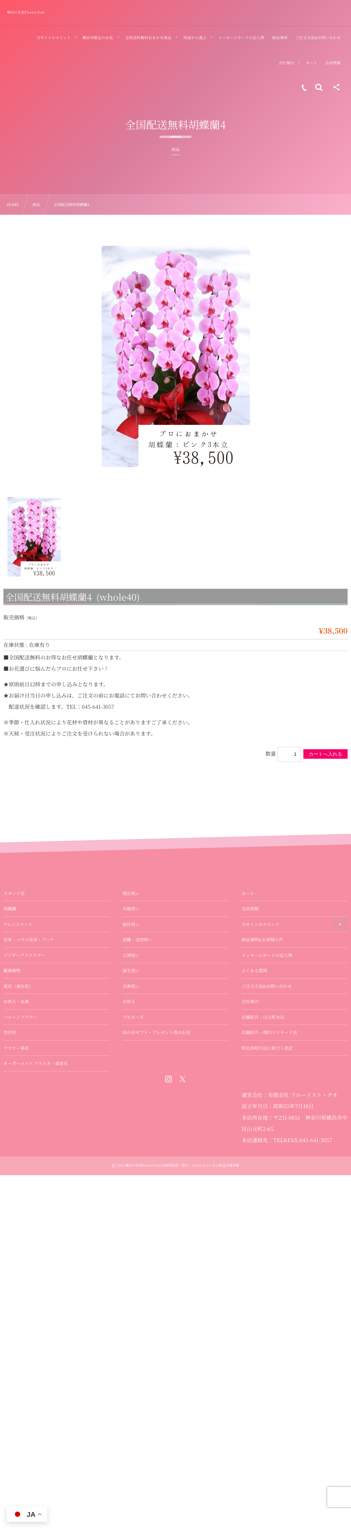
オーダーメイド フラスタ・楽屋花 (35, 1063)
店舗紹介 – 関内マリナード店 (269, 1032)
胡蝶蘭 (9, 909)
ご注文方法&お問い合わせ (266, 986)
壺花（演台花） (18, 986)
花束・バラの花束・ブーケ (28, 940)
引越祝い (130, 909)
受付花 (9, 1032)
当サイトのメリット (260, 924)
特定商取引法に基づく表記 (266, 1048)
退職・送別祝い (137, 940)
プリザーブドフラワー (24, 955)
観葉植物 (11, 970)
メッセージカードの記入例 (266, 955)
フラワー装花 (16, 1048)
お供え (128, 1001)
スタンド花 (14, 893)
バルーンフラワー (20, 1017)
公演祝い (130, 955)
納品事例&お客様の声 (262, 940)
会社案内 (249, 1001)
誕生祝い (130, 970)
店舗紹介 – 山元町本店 (262, 1017)
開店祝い (130, 893)
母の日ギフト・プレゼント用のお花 (156, 1032)
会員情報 (249, 909)
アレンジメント (18, 924)
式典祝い (130, 986)
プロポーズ (133, 1017)
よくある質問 (254, 970)
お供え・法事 (16, 1001)
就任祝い (130, 924)
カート (247, 893)
